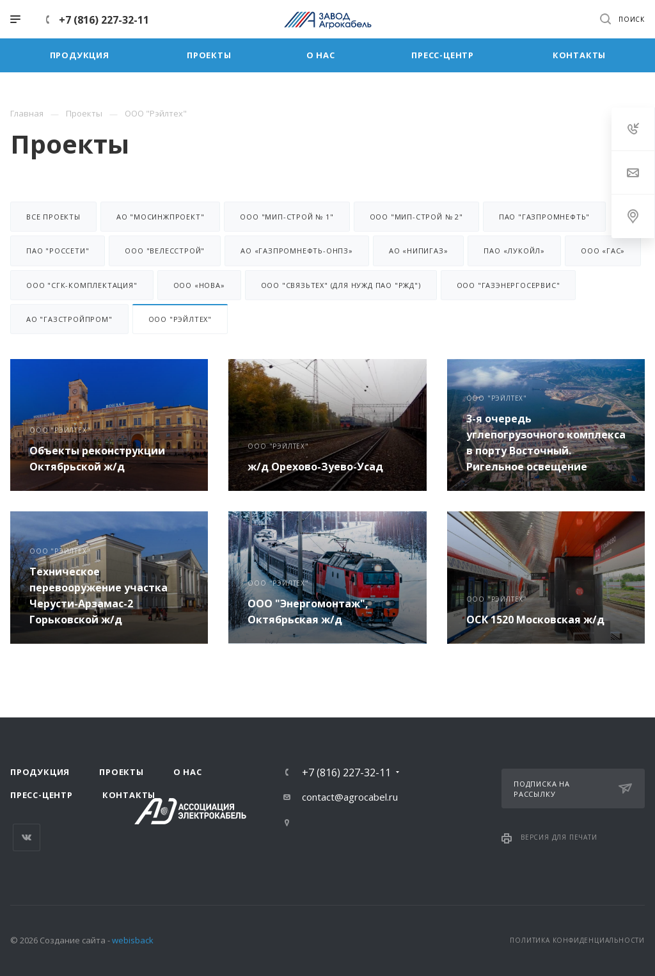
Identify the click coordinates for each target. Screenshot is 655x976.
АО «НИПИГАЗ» (418, 250)
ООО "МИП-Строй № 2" (416, 216)
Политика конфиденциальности (577, 940)
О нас (187, 772)
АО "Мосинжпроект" (160, 216)
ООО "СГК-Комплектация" (82, 285)
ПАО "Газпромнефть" (544, 216)
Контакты (128, 795)
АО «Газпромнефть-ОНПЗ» (297, 250)
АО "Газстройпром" (69, 319)
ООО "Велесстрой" (165, 250)
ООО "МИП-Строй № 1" (286, 216)
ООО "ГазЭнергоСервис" (508, 285)
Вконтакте (26, 837)
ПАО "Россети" (57, 250)
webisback (133, 940)
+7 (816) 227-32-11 (104, 20)
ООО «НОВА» (199, 285)
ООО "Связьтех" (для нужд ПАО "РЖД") (341, 285)
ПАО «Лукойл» (514, 250)
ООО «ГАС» (603, 250)
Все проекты (53, 216)
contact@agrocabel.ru (350, 796)
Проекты (121, 772)
